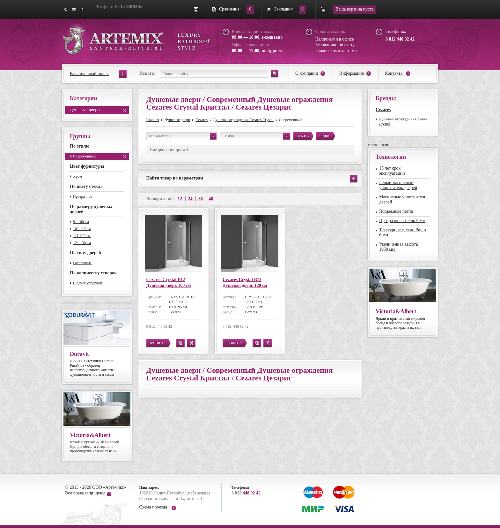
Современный (84, 156)
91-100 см (81, 221)
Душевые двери (85, 109)
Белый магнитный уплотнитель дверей (398, 185)
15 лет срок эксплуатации (392, 171)
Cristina (256, 136)
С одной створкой (87, 283)
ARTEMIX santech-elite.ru (136, 38)
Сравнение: (230, 9)
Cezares (201, 120)
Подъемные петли (396, 211)
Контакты (394, 73)
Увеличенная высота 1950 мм (398, 247)
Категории (83, 98)
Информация (351, 73)
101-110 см (82, 228)
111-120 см (82, 235)
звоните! (158, 342)
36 (200, 198)
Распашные (82, 263)
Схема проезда (153, 507)
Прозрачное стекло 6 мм (402, 220)
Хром (77, 176)
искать (303, 135)
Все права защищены (85, 493)
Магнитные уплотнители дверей (402, 199)
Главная (152, 120)
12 (180, 198)
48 (211, 198)
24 (190, 198)
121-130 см (82, 243)
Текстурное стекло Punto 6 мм (402, 232)
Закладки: (283, 9)
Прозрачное (82, 196)
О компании (306, 73)
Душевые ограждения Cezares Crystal (243, 120)
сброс (325, 135)
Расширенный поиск (89, 73)
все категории (183, 136)
